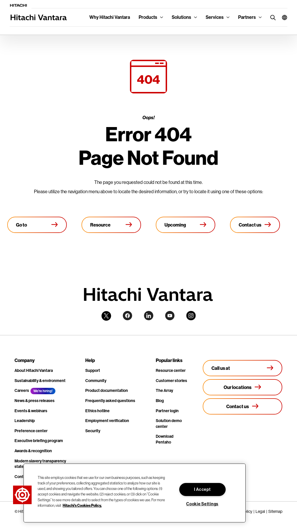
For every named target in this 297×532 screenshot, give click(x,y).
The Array (164, 390)
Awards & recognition (33, 450)
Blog (160, 400)
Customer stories (171, 380)
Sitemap (275, 511)
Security (92, 430)
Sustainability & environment (40, 380)
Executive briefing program (39, 440)
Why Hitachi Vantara (109, 17)
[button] (282, 17)
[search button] (271, 17)
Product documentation (106, 390)
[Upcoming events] (185, 225)
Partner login (167, 410)
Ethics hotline (97, 410)
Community (95, 380)
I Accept (202, 489)
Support (92, 370)
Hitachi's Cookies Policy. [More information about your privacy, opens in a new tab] (82, 505)
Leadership (25, 420)
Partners (247, 17)
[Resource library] (111, 225)
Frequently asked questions (110, 400)
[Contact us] (255, 225)
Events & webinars (31, 410)
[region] (134, 493)
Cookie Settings (202, 504)
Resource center (171, 370)
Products (148, 17)
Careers (22, 390)
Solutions (181, 17)
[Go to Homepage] (37, 225)
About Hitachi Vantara (34, 370)
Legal (260, 511)
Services (215, 17)
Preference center (31, 430)
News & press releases (35, 400)
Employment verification (107, 420)
